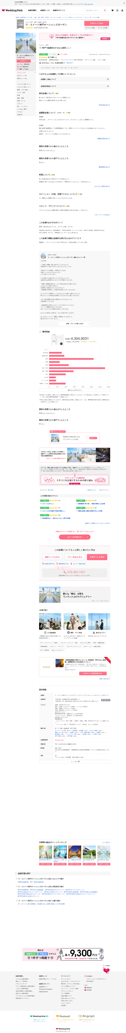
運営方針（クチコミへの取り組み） (71, 983)
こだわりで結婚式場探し (22, 988)
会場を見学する (48, 564)
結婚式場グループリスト (22, 998)
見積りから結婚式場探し (22, 993)
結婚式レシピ (45, 10)
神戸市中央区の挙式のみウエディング (29, 894)
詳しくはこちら (89, 4)
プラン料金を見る (22, 67)
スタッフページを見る (102, 215)
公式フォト (22, 75)
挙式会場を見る (104, 105)
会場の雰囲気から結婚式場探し (24, 991)
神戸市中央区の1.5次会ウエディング (28, 896)
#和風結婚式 (44, 646)
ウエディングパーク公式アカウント (96, 979)
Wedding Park (63, 1028)
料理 (79, 60)
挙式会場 (43, 60)
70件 (46, 28)
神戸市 (44, 22)
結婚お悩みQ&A (43, 991)
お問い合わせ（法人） (67, 1000)
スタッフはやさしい (48, 503)
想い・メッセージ (22, 106)
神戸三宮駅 (58, 736)
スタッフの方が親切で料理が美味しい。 (54, 511)
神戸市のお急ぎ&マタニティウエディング (30, 892)
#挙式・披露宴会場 (98, 643)
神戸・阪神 (33, 22)
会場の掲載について (66, 996)
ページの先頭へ (106, 969)
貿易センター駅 (59, 732)
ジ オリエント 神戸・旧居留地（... (60, 860)
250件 (41, 28)
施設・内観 (20, 98)
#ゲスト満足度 (44, 650)
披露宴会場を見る (103, 138)
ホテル (27, 22)
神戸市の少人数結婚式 (36, 890)
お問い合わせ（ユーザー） (68, 998)
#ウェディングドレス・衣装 (69, 643)
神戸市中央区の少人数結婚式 (88, 892)
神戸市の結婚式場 (23, 890)
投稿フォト (22, 78)
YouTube (89, 990)
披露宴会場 (53, 60)
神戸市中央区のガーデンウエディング (53, 894)
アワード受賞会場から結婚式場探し (25, 986)
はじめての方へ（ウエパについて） (71, 981)
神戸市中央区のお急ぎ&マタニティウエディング (80, 894)
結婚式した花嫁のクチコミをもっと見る (97, 523)
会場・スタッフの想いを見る (74, 323)
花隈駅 (98, 732)
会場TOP (20, 114)
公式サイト (105, 695)
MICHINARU (90, 981)
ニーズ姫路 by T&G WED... (74, 860)
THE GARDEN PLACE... (88, 860)
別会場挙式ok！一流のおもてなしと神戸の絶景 (56, 518)
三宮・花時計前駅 (85, 732)
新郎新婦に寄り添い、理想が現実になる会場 (91, 503)
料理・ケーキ (21, 101)
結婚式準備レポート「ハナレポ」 (48, 979)
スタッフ (101, 60)
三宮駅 (95, 734)
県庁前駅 (70, 736)
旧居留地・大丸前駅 (77, 730)
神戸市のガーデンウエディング (75, 890)
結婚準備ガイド (43, 986)
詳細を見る (69, 63)
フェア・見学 (21, 92)
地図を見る (106, 700)
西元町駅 (57, 734)
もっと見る (106, 842)
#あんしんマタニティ (58, 650)
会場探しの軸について (48, 79)
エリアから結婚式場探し (22, 979)
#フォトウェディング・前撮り (49, 643)
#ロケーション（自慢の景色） (93, 646)
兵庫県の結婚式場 (23, 882)
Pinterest (89, 987)
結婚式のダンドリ (59, 10)
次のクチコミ (103, 490)
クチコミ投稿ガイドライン (68, 986)
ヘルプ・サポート (66, 1003)
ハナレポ (24, 84)
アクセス (19, 112)
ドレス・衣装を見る (78, 564)
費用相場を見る (104, 167)
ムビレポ (24, 87)
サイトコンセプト (66, 979)
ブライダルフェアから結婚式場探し (25, 996)
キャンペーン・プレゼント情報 (69, 988)
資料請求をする (62, 564)
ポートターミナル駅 (60, 730)
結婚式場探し (32, 10)
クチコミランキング (21, 983)
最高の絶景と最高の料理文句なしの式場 (90, 511)
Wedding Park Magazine (45, 989)
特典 (18, 95)
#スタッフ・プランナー (57, 646)
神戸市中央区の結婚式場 (71, 892)
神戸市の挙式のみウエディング (54, 890)
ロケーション (90, 60)
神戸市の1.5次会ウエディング (53, 892)
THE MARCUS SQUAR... (103, 860)
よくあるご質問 (21, 109)
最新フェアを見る (22, 69)
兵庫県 (39, 22)
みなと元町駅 (93, 730)
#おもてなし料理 (85, 643)
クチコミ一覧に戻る (48, 490)
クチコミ (21, 72)
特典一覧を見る (105, 679)
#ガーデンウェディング (74, 646)
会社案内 (63, 1005)
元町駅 (72, 732)
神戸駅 (84, 734)
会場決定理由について (48, 86)
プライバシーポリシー (67, 991)
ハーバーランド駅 (71, 734)
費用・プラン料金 (22, 90)
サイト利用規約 (65, 993)
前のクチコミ (92, 490)
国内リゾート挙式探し (22, 981)
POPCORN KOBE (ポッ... (45, 860)
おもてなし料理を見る (102, 186)
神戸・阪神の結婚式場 (36, 882)
